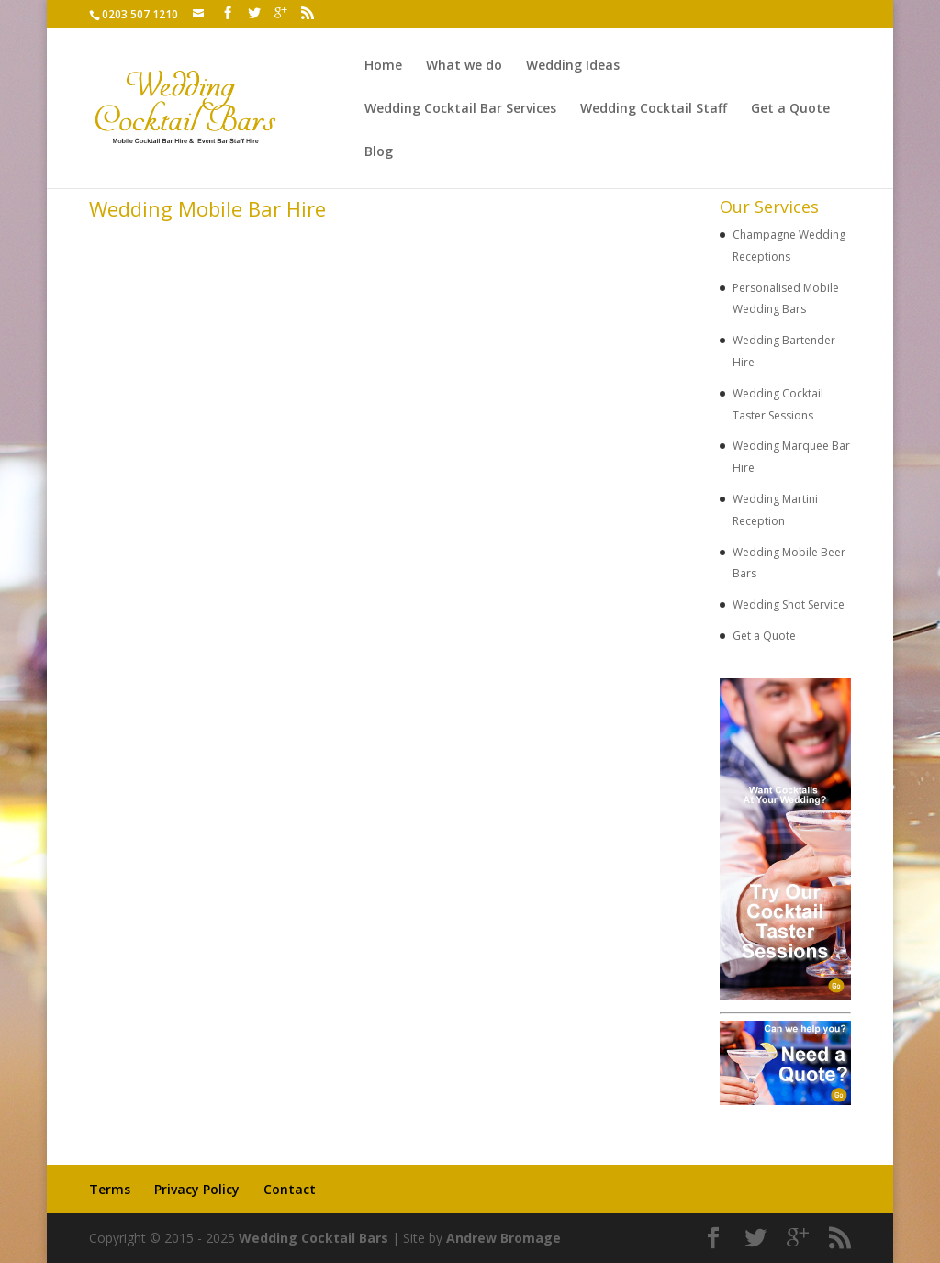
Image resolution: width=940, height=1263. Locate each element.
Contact (289, 1189)
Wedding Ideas (573, 66)
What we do (464, 66)
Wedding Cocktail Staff (653, 109)
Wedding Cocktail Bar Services (460, 109)
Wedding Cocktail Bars (313, 1237)
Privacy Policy (197, 1189)
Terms (109, 1189)
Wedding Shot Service (789, 604)
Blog (378, 152)
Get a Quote (790, 109)
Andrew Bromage (503, 1237)
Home (383, 66)
